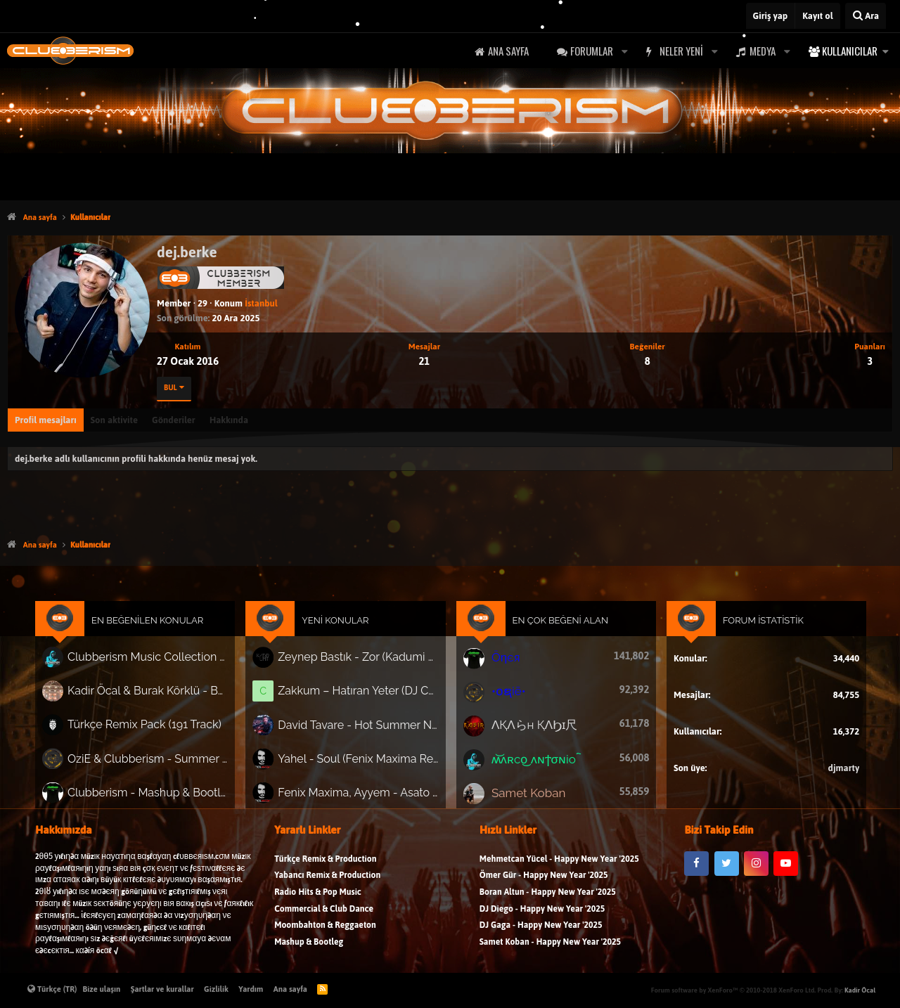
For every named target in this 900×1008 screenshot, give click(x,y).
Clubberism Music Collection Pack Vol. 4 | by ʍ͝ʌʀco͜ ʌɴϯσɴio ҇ (160, 664)
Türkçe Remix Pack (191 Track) (156, 728)
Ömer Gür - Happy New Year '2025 (544, 882)
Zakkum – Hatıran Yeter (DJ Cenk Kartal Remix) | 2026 (362, 696)
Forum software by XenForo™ (733, 990)
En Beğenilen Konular (160, 628)
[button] (624, 51)
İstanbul (261, 303)
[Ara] (865, 16)
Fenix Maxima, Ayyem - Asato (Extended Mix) (362, 793)
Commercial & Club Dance (323, 915)
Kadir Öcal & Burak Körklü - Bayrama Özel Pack (160, 695)
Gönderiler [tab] (173, 420)
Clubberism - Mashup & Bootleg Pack (160, 793)
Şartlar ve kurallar (162, 989)
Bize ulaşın (102, 989)
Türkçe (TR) (52, 989)
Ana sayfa (508, 50)
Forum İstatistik (751, 628)
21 (424, 361)
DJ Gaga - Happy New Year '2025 (541, 932)
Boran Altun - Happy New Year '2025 (548, 899)
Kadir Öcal (859, 990)
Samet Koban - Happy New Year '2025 (550, 949)
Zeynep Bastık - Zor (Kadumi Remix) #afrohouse (362, 663)
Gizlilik (216, 989)
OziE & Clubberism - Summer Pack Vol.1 (160, 760)
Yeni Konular (341, 628)
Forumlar (591, 50)
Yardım (250, 989)
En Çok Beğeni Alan (556, 628)
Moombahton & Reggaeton (325, 932)
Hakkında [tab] (229, 420)
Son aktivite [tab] (114, 420)
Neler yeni (681, 50)
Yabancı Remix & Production (327, 882)
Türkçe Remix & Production (325, 866)
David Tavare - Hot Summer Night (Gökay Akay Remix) (362, 728)
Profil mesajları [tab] (46, 420)
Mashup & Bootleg (308, 949)
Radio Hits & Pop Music (317, 899)
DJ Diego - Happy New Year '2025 (542, 915)
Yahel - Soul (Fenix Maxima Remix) (362, 760)
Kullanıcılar (850, 50)
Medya (763, 50)
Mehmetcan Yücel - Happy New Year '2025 (559, 866)
